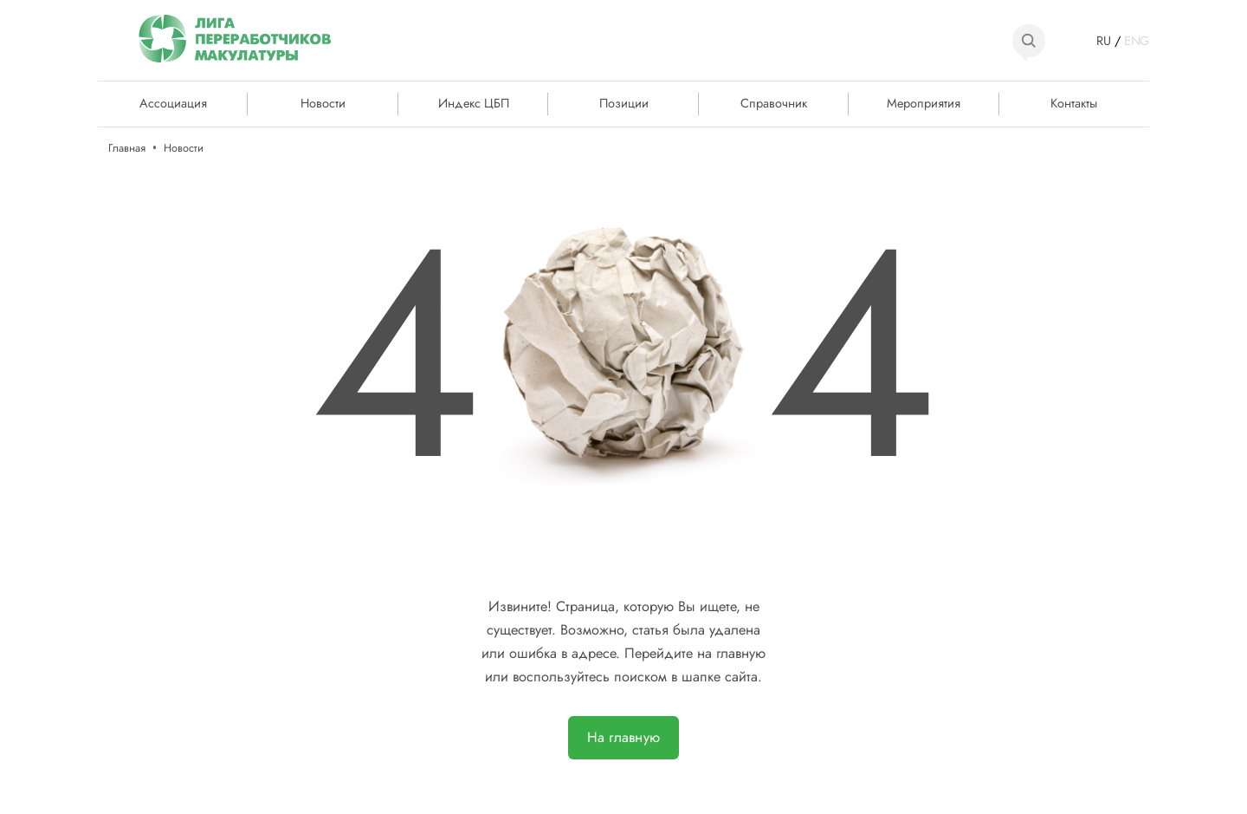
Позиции (624, 102)
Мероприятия (923, 102)
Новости (323, 102)
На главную (623, 737)
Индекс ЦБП (473, 102)
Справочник (773, 102)
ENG (1136, 40)
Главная (126, 147)
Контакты (1073, 102)
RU (1103, 40)
